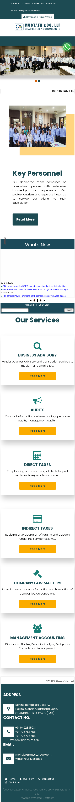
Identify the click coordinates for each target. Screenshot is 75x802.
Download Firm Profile (37, 17)
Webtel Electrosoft (44, 798)
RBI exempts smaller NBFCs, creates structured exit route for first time (35, 297)
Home (10, 779)
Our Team (27, 779)
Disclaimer (12, 782)
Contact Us (46, 779)
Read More (25, 219)
